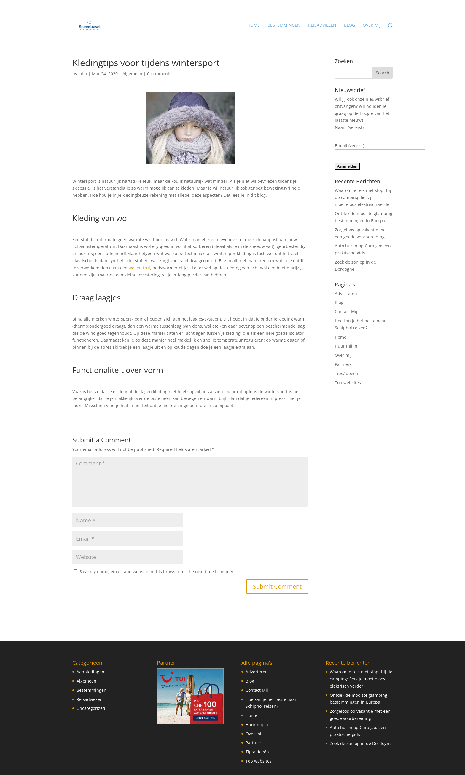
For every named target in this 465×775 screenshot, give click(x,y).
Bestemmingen (283, 25)
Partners (343, 364)
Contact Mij (346, 311)
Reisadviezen (322, 25)
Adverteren (346, 293)
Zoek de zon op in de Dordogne (361, 743)
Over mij (372, 25)
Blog (349, 25)
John (82, 73)
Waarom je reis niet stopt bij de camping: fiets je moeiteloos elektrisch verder (363, 197)
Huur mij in (346, 346)
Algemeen (132, 73)
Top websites (348, 382)
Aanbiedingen (90, 672)
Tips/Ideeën (346, 373)
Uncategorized (91, 708)
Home (253, 25)
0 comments (159, 73)
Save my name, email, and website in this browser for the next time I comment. (158, 571)
